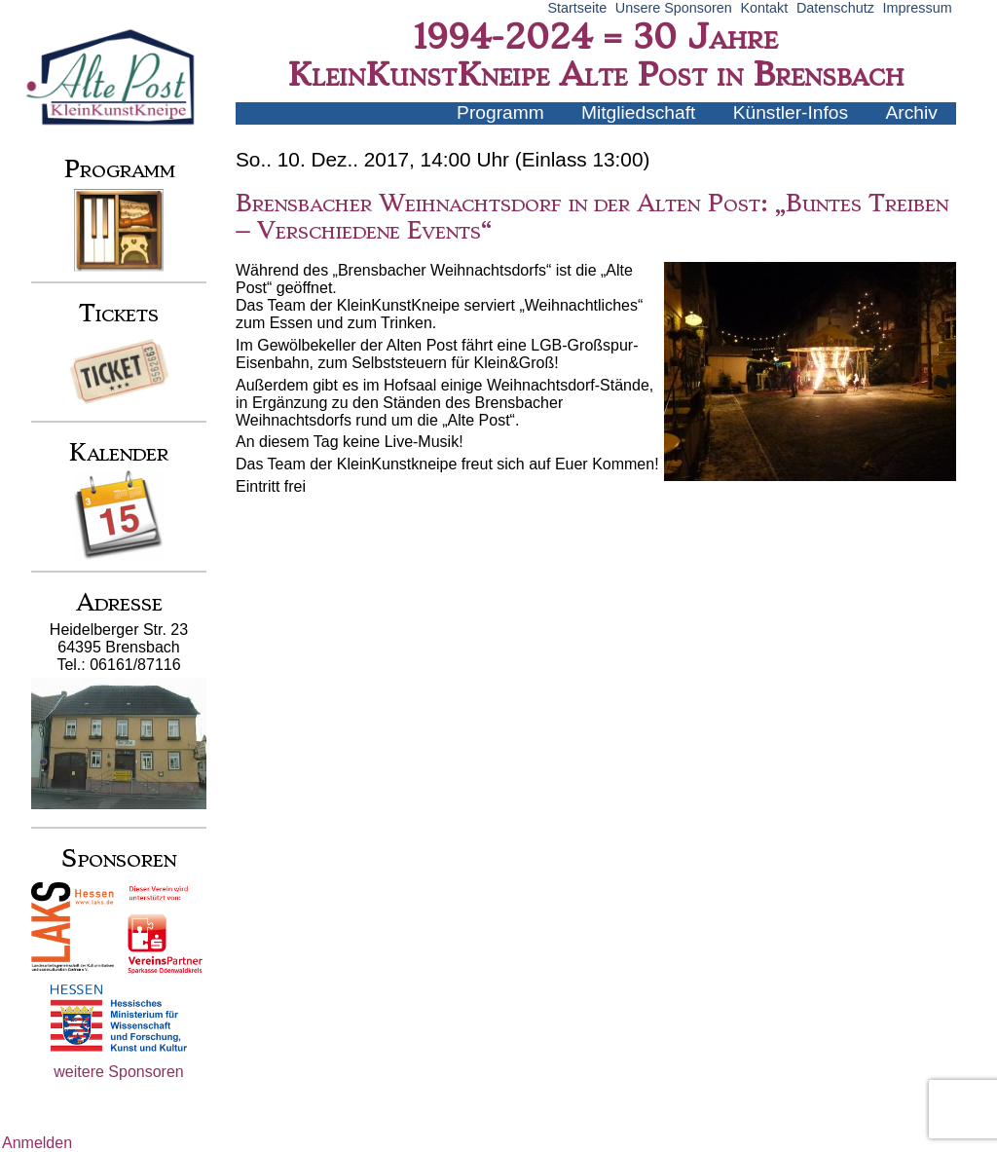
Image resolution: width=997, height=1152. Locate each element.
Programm (500, 112)
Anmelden (37, 1142)
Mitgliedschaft (638, 112)
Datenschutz (835, 8)
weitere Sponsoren (118, 1071)
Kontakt (764, 8)
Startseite (577, 8)
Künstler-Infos (790, 112)
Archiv (912, 112)
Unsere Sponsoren (673, 8)
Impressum (917, 8)
